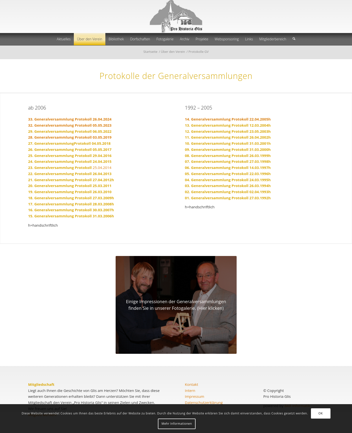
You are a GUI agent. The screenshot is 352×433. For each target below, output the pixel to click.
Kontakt (191, 384)
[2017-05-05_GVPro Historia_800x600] (176, 305)
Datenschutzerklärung (204, 402)
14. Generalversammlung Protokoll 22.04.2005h (228, 119)
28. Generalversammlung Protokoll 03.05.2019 (69, 137)
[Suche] (293, 39)
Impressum (194, 396)
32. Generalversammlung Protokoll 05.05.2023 (69, 125)
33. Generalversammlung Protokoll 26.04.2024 (69, 119)
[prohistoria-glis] (176, 16)
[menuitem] (64, 39)
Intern (190, 390)
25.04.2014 (69, 167)
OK (321, 413)
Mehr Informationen (177, 424)
